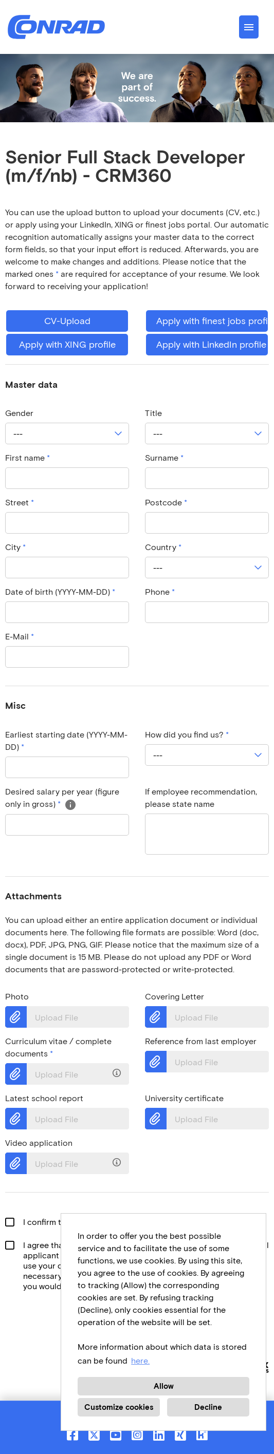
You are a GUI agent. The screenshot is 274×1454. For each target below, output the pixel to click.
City (15, 547)
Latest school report (44, 1098)
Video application (38, 1143)
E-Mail (19, 636)
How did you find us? (187, 735)
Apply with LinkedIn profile (211, 344)
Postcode (166, 502)
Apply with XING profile (67, 344)
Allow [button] (164, 1386)
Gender (19, 413)
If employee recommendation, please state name (201, 798)
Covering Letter (174, 997)
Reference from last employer (201, 1041)
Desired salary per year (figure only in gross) (62, 798)
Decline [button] (208, 1407)
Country (163, 547)
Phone (160, 592)
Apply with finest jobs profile (212, 321)
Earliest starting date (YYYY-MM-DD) (66, 741)
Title (153, 413)
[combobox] (67, 433)
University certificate (184, 1098)
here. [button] (140, 1361)
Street (19, 502)
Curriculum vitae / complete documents (58, 1047)
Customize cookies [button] (118, 1407)
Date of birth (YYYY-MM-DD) (60, 592)
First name (27, 458)
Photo (17, 997)
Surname (164, 458)
